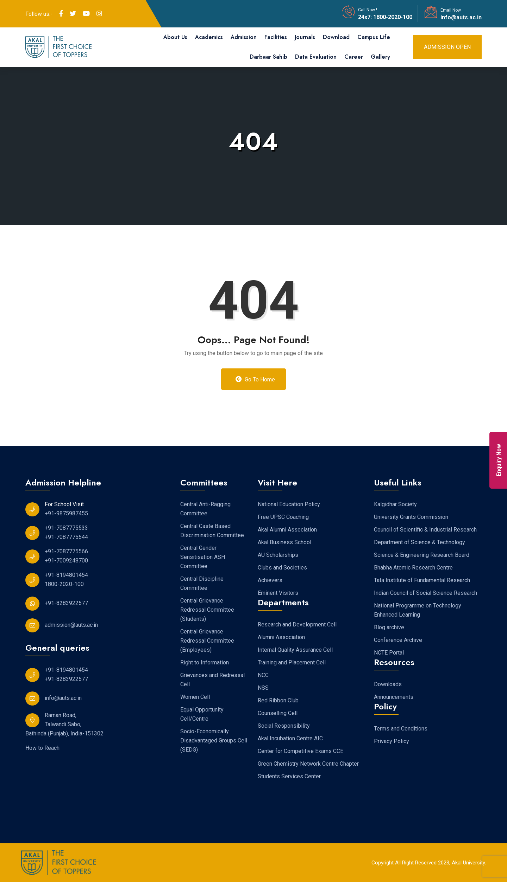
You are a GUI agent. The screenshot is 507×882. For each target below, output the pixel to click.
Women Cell (195, 697)
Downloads (388, 684)
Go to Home (255, 379)
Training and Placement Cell (292, 662)
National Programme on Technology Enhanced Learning (417, 610)
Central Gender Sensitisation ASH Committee (202, 557)
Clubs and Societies (282, 567)
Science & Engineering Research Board (421, 555)
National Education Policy (289, 504)
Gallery (380, 57)
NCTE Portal (389, 652)
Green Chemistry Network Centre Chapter (308, 763)
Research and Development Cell (297, 624)
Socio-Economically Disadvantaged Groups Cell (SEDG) (213, 740)
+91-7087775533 (66, 527)
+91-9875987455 (66, 513)
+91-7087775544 (66, 537)
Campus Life (373, 37)
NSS (263, 687)
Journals (305, 37)
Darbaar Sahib (268, 57)
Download (336, 37)
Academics (209, 37)
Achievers (270, 580)
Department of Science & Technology (419, 542)
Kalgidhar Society (395, 504)
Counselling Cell (278, 713)
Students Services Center (289, 776)
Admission (244, 37)
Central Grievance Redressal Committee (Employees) (207, 640)
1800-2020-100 (392, 17)
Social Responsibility (284, 725)
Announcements (393, 697)
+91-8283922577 (66, 603)
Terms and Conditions (400, 728)
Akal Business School (284, 542)
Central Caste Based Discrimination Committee (212, 531)
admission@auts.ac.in (71, 625)
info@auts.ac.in (461, 17)
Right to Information (204, 662)
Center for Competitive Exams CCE (300, 751)
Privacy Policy (391, 741)
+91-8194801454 (66, 575)
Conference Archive (398, 640)
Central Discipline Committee (202, 583)
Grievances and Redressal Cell (212, 680)
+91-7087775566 (66, 551)
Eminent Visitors (278, 593)
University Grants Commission (411, 517)
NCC (263, 675)
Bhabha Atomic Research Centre (413, 567)
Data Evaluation (316, 57)
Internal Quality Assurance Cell (295, 649)
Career (353, 57)
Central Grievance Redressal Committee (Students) (207, 609)
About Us (175, 37)
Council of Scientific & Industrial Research (425, 529)
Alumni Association (281, 637)
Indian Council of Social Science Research (425, 593)
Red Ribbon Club (278, 700)
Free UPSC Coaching (283, 517)
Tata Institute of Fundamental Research (422, 580)
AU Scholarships (278, 555)
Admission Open (447, 47)
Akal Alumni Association (287, 529)
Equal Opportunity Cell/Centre (202, 714)
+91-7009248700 (66, 560)
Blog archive (389, 627)
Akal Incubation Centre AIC (290, 738)
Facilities (275, 37)
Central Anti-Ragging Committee (205, 509)
